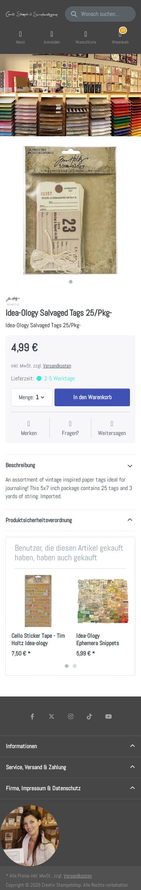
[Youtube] (109, 716)
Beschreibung (20, 465)
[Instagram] (71, 716)
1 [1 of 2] (66, 666)
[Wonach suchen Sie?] (100, 14)
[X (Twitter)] (51, 716)
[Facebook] (33, 716)
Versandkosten (57, 365)
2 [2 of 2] (75, 666)
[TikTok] (89, 716)
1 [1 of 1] (71, 282)
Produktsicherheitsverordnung (39, 520)
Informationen (21, 746)
